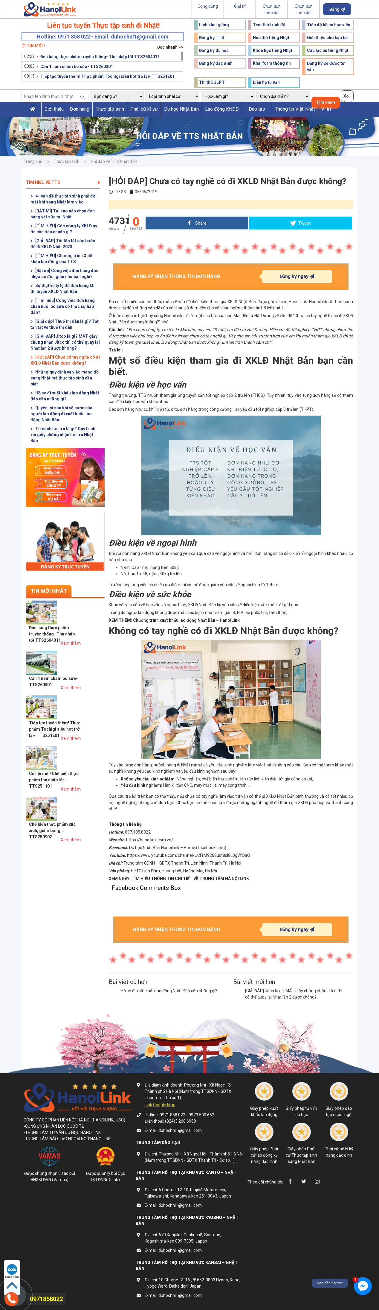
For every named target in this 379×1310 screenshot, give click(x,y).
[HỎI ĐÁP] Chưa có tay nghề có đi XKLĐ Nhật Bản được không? (65, 360)
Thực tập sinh (110, 109)
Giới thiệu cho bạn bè (327, 37)
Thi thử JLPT (212, 82)
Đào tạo (257, 109)
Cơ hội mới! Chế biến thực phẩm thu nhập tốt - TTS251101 (78, 694)
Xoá (346, 98)
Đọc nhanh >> (170, 47)
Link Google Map (160, 1104)
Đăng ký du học (214, 50)
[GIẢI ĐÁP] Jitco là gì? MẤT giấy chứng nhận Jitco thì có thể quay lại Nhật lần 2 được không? (65, 342)
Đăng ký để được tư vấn (326, 66)
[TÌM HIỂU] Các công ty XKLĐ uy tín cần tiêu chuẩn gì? (63, 228)
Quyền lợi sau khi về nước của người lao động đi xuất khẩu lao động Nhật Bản (61, 413)
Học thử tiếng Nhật (271, 37)
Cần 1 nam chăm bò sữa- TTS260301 (76, 66)
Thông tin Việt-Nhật (295, 109)
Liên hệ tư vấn (266, 82)
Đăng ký (337, 9)
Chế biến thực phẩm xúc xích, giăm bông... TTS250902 (76, 723)
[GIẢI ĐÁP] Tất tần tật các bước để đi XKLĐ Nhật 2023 (62, 243)
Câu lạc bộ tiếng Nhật (328, 50)
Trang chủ (33, 161)
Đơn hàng (79, 109)
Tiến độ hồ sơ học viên (328, 24)
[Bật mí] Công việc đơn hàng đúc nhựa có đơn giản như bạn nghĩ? (64, 273)
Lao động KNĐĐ (222, 109)
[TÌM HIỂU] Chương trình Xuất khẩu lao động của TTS (61, 258)
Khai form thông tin (272, 63)
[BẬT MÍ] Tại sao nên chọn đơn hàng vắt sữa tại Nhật (62, 214)
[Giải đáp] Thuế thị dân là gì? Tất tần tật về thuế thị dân (64, 324)
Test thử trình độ (269, 24)
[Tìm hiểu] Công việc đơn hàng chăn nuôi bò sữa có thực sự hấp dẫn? (62, 306)
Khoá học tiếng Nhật (272, 50)
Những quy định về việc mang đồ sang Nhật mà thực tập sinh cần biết (64, 378)
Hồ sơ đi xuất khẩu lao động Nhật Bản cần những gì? (64, 396)
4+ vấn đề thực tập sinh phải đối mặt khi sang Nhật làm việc (63, 199)
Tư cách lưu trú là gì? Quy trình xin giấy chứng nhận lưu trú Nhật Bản (62, 434)
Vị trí (326, 109)
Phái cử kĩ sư (144, 109)
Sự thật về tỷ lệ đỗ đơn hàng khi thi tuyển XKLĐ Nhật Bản (63, 288)
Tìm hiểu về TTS (63, 182)
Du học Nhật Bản (181, 109)
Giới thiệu (54, 109)
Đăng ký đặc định (216, 63)
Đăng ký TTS (211, 37)
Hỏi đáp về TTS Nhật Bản (114, 161)
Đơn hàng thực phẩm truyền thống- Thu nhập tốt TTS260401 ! (99, 56)
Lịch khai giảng (214, 24)
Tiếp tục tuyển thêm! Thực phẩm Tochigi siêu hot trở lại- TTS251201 (107, 76)
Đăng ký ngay (297, 276)
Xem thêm (95, 619)
